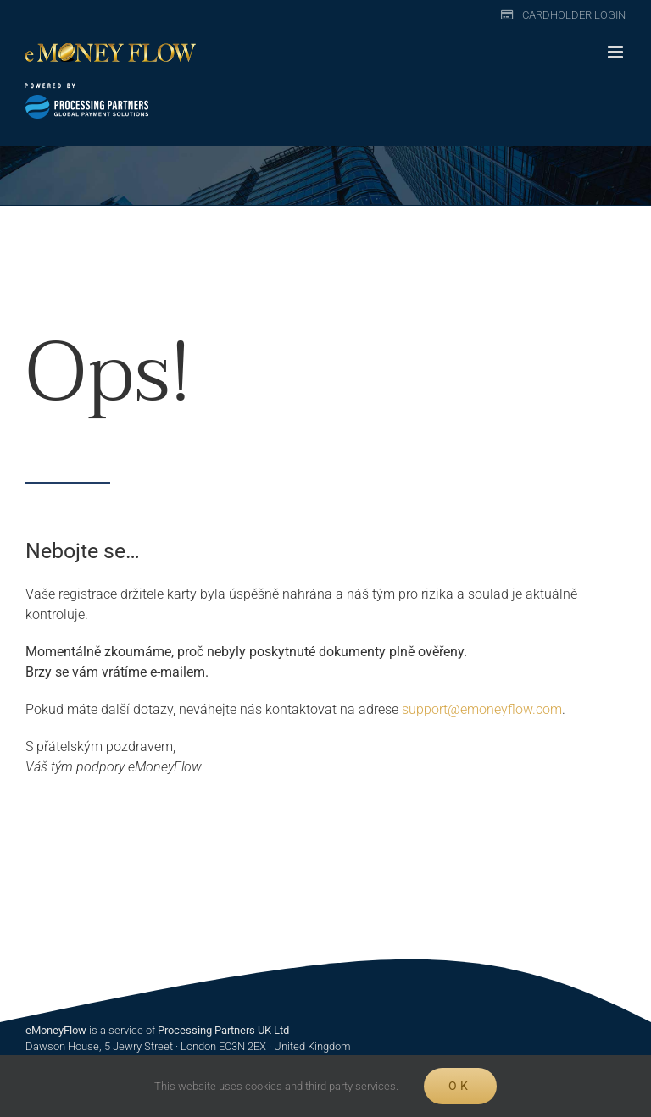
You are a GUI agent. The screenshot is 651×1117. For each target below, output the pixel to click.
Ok (459, 1085)
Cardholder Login (574, 14)
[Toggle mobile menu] (617, 52)
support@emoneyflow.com (482, 709)
